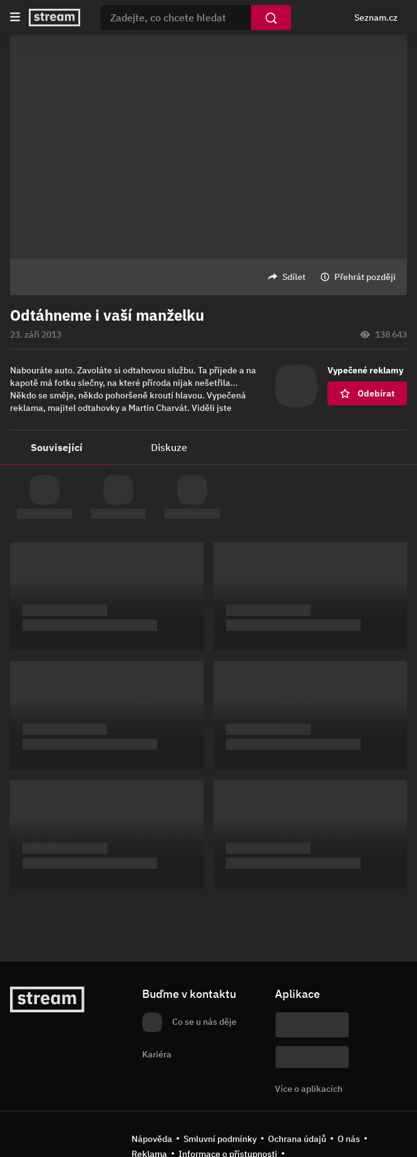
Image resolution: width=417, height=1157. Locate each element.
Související (57, 447)
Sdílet (294, 277)
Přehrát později (365, 277)
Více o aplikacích (308, 1088)
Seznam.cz (376, 17)
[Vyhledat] (271, 17)
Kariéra (157, 1054)
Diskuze (169, 447)
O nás (348, 1138)
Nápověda (151, 1138)
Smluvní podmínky (220, 1138)
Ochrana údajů (297, 1138)
